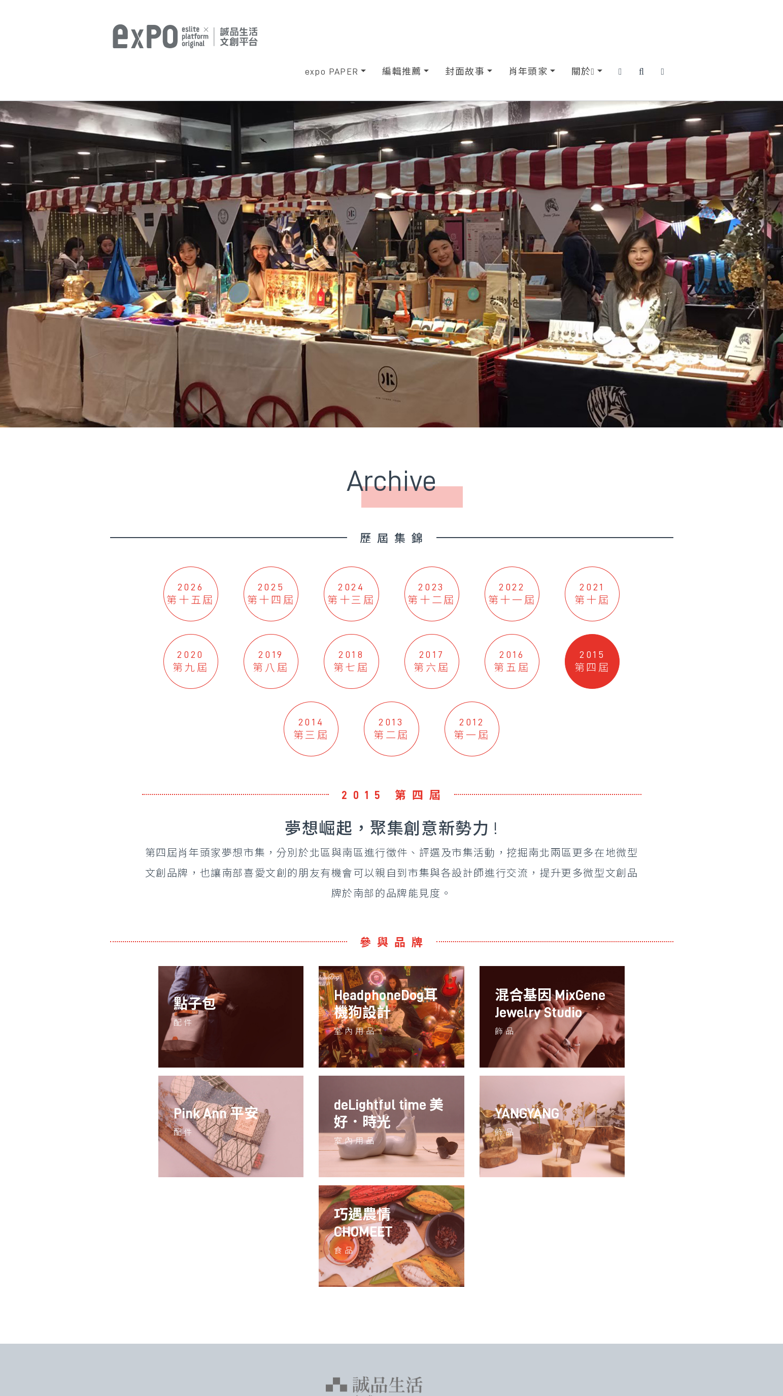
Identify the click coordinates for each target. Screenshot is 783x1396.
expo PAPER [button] (332, 71)
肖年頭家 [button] (528, 71)
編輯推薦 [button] (402, 71)
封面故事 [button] (465, 71)
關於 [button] (583, 72)
